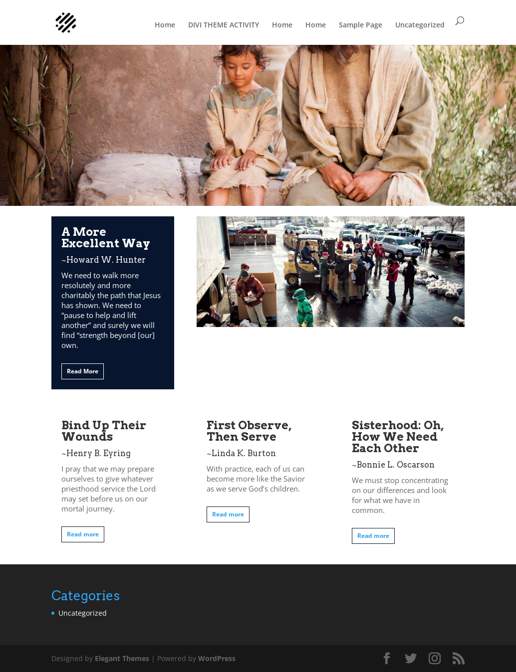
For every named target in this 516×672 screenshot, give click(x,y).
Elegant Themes (122, 658)
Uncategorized (420, 24)
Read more (83, 534)
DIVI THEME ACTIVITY (223, 24)
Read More (82, 371)
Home (165, 24)
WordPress (217, 658)
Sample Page (360, 24)
